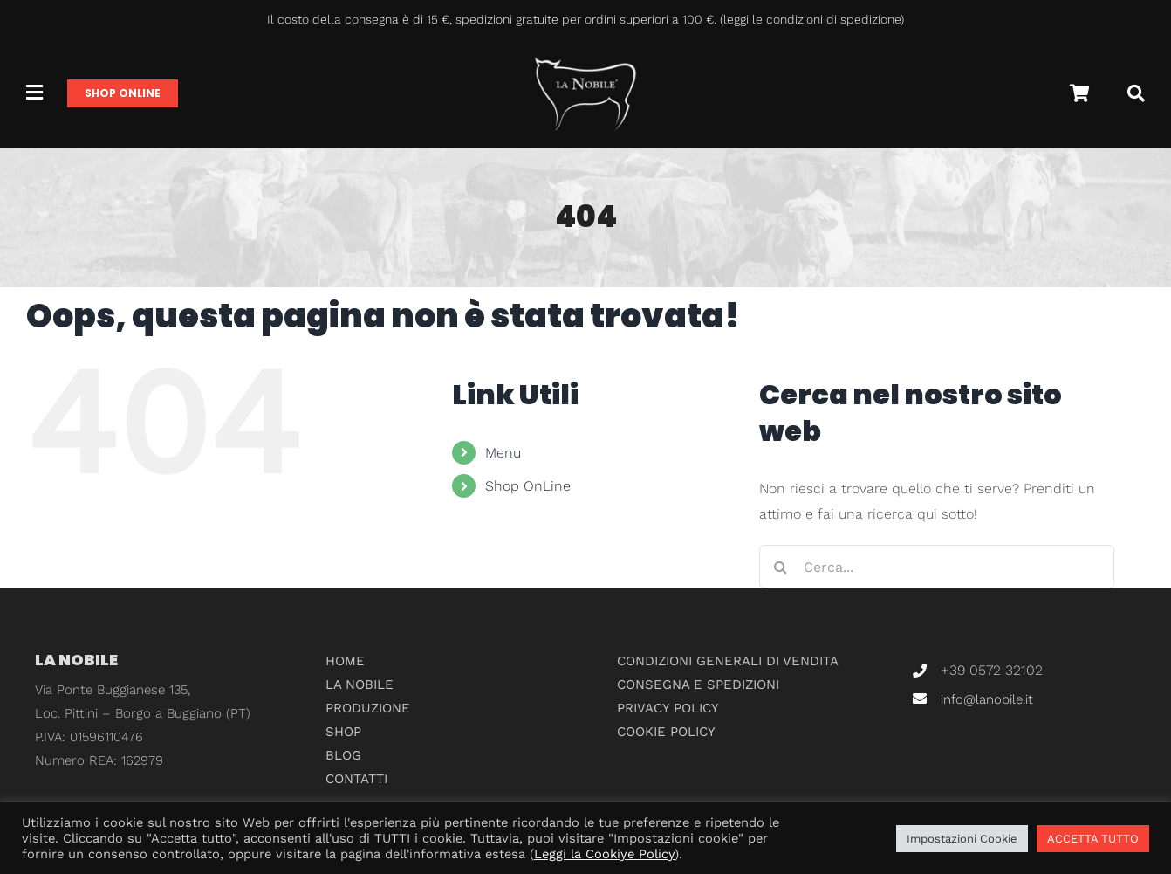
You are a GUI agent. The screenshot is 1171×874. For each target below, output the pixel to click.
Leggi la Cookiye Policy (604, 854)
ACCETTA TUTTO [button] (1093, 838)
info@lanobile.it (987, 699)
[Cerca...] (936, 566)
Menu (503, 452)
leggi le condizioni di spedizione (812, 19)
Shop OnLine (528, 486)
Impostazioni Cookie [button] (962, 838)
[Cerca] (1136, 93)
